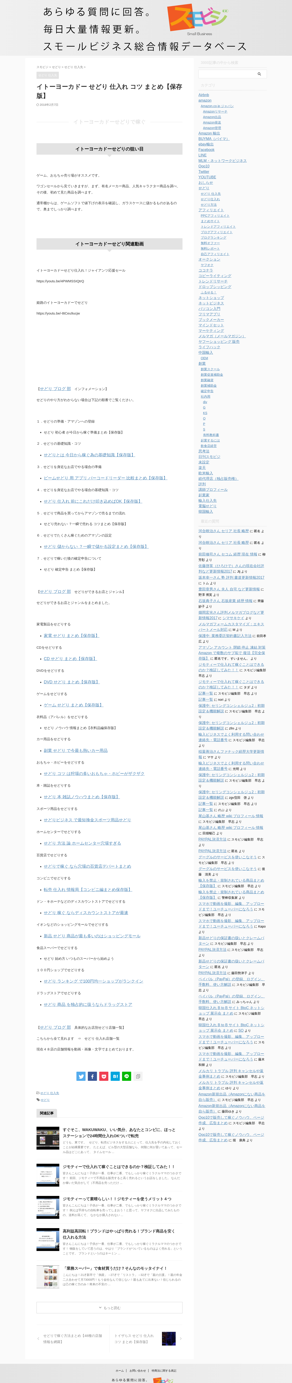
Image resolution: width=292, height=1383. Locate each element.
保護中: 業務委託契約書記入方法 (221, 625)
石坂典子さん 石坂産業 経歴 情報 (222, 590)
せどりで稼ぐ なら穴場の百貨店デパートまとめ (80, 851)
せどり (45, 1077)
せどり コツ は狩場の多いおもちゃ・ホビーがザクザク (86, 762)
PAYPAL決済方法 (210, 812)
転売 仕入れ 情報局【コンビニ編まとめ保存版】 (80, 873)
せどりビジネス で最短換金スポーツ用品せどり (80, 807)
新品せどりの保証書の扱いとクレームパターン (232, 905)
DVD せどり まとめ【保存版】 (67, 674)
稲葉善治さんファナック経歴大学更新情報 (228, 730)
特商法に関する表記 (164, 1347)
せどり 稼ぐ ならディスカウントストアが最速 (79, 895)
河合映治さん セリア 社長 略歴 (220, 531)
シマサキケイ (220, 607)
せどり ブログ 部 (53, 388)
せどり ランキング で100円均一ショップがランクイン (85, 962)
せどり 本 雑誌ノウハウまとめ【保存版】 (75, 785)
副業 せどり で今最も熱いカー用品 (70, 740)
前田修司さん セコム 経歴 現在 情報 (224, 543)
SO (226, 987)
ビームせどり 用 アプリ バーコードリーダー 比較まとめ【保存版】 (95, 476)
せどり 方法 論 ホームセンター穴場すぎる (76, 829)
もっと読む (112, 1285)
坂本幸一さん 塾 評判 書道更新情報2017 (227, 567)
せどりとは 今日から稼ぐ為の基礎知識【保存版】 (82, 454)
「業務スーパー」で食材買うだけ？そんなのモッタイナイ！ (112, 1245)
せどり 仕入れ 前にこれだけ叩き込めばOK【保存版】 (85, 498)
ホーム (120, 1347)
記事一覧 (204, 682)
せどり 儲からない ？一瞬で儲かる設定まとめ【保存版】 (87, 542)
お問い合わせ (138, 1347)
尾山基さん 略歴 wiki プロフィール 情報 (226, 789)
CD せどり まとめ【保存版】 (66, 652)
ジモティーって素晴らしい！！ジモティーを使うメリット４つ (114, 1176)
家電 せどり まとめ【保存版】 (67, 630)
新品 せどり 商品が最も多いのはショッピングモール (84, 918)
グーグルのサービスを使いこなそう (224, 830)
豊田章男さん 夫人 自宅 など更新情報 (225, 578)
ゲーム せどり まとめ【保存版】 (69, 696)
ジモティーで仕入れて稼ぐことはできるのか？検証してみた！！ (116, 1144)
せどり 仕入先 (49, 1071)
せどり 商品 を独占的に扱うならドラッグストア (80, 984)
